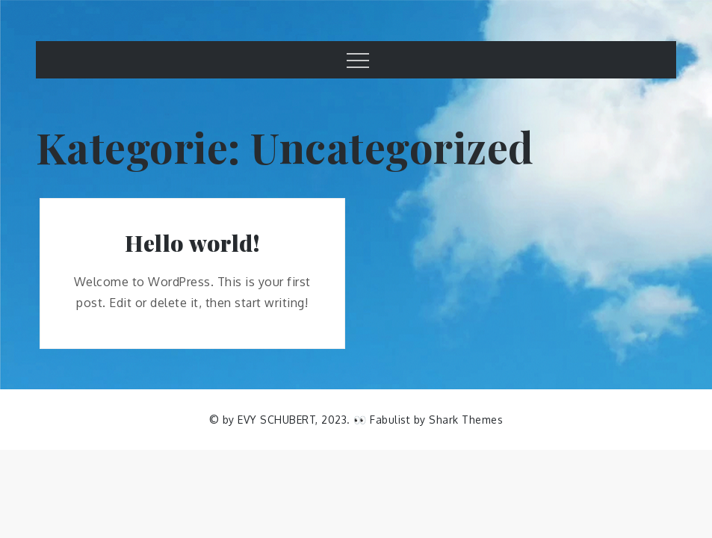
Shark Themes (466, 419)
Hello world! (192, 243)
